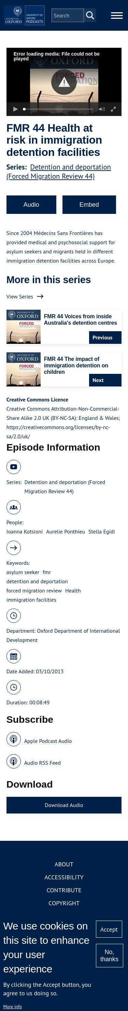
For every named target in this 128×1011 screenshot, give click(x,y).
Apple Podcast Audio (48, 740)
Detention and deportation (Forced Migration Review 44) (58, 171)
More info (12, 1006)
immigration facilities (31, 599)
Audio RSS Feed (42, 762)
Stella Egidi (101, 531)
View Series (19, 296)
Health (73, 590)
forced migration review (34, 590)
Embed (89, 204)
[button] (64, 82)
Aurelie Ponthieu (65, 531)
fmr (47, 572)
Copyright (64, 903)
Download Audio (64, 805)
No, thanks (109, 956)
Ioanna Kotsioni (24, 531)
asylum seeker (23, 572)
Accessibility (63, 877)
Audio (31, 204)
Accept (109, 929)
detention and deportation (37, 581)
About (64, 864)
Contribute (63, 890)
